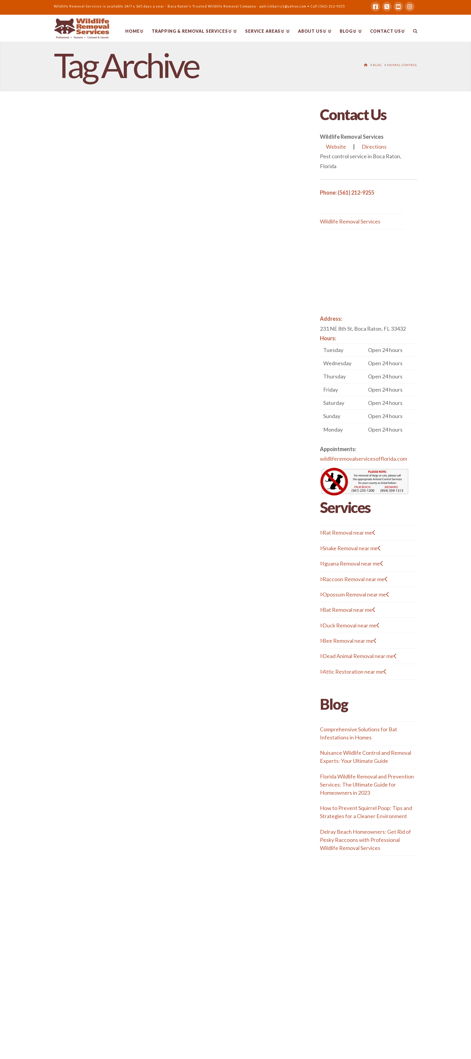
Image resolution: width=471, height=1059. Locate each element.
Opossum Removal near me (354, 594)
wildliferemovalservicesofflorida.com (363, 458)
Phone (328, 192)
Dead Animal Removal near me (358, 656)
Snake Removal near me (350, 548)
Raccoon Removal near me (354, 579)
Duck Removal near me (350, 625)
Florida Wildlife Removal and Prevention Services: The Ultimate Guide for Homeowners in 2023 (367, 784)
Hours (327, 338)
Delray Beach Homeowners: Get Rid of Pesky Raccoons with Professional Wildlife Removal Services (365, 839)
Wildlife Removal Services (350, 221)
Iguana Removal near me (351, 563)
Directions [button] (374, 146)
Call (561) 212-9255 (327, 6)
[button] (368, 389)
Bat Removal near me (347, 609)
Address (330, 318)
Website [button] (336, 146)
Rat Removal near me (347, 532)
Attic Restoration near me (353, 671)
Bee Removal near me (348, 640)
